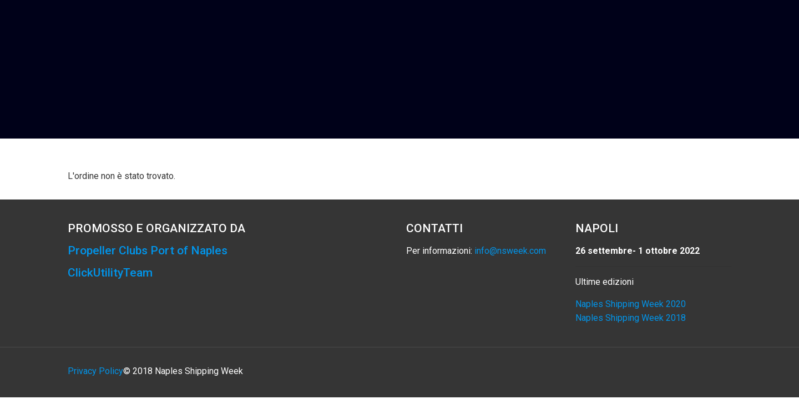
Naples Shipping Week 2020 (630, 304)
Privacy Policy (95, 371)
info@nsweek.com (510, 250)
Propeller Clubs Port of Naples (147, 250)
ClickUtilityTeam (110, 272)
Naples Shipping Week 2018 (630, 318)
